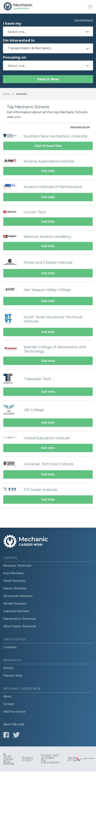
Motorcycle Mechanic (18, 596)
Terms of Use (72, 759)
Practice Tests (12, 675)
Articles (8, 668)
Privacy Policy (27, 759)
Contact (8, 704)
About (7, 696)
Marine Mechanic (15, 588)
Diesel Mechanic (14, 581)
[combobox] (48, 31)
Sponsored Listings (80, 127)
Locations (10, 647)
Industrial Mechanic (16, 611)
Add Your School (14, 711)
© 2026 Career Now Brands (8, 759)
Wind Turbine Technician (19, 626)
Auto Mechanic (13, 573)
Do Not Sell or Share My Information (50, 759)
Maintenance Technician (19, 618)
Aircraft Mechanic (15, 603)
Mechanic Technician (17, 565)
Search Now (48, 79)
